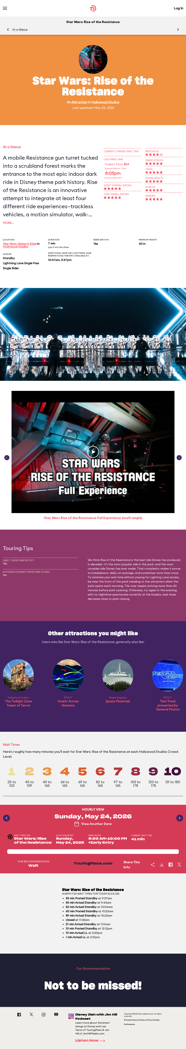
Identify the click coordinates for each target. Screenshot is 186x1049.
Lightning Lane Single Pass (21, 263)
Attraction (79, 102)
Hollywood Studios (105, 102)
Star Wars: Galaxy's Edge (19, 243)
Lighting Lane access (164, 577)
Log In (178, 8)
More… (8, 223)
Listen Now (91, 1040)
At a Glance (20, 29)
